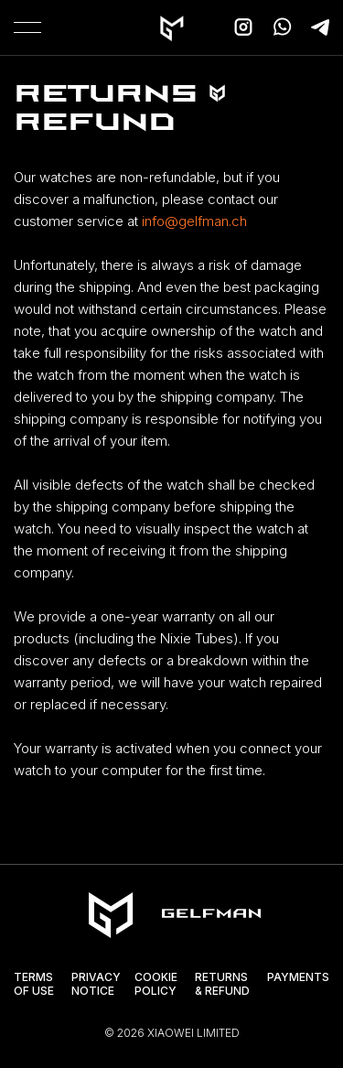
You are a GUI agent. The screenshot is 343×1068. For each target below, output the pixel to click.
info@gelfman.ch (194, 221)
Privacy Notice (96, 984)
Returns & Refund (222, 984)
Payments (298, 977)
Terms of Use (34, 984)
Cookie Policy (155, 984)
